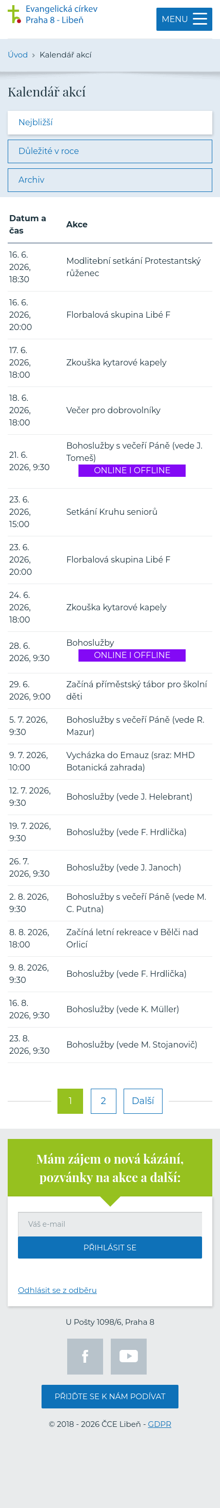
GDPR (159, 1424)
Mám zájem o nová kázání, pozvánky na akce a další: (110, 1167)
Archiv (31, 180)
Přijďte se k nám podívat (109, 1396)
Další (143, 1101)
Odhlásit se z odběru (57, 1290)
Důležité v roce (48, 151)
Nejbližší (35, 122)
